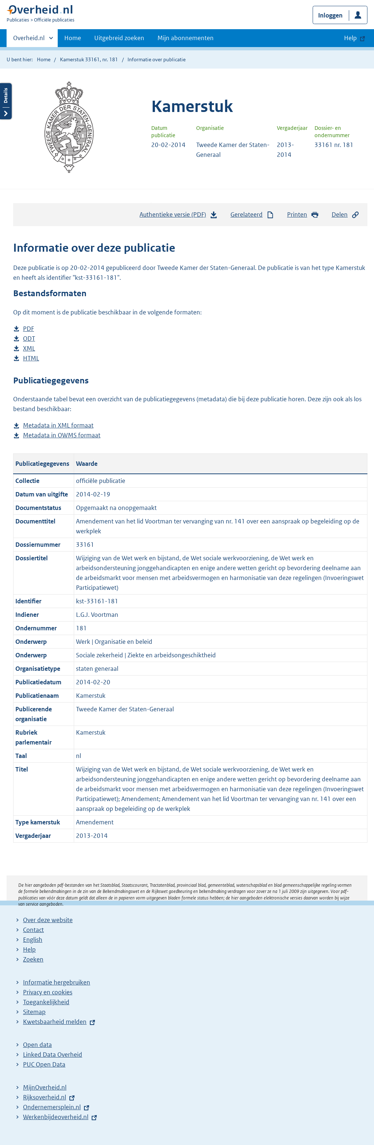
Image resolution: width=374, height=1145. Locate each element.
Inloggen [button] (330, 15)
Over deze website (48, 920)
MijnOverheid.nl (44, 1087)
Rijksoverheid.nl (44, 1097)
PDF (28, 329)
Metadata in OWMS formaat (61, 435)
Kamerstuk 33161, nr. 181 (89, 59)
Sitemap (34, 1012)
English (32, 940)
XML (29, 348)
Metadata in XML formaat (58, 425)
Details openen (6, 101)
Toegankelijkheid (46, 1002)
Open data (37, 1045)
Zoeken (33, 959)
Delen (345, 214)
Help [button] (350, 38)
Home (72, 38)
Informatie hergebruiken (56, 982)
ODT (29, 339)
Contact (33, 930)
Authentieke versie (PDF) (179, 216)
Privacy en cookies (47, 992)
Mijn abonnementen (185, 38)
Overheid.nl (29, 40)
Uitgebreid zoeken (119, 38)
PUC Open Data (44, 1064)
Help (29, 949)
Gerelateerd (252, 214)
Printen (303, 214)
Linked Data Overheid (52, 1055)
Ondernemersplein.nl (52, 1107)
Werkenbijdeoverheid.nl (55, 1117)
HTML (31, 358)
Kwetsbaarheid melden (55, 1022)
